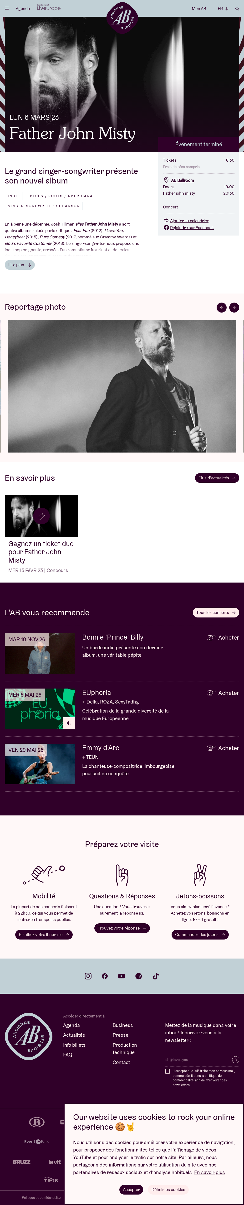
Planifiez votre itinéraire (44, 934)
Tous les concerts (216, 612)
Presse (120, 1035)
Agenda (23, 8)
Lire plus (19, 264)
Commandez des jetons (200, 934)
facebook (105, 976)
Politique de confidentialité (41, 1197)
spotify (138, 976)
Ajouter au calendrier (185, 220)
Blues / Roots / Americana (61, 196)
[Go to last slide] (222, 308)
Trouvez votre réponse (122, 928)
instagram (88, 976)
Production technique (125, 1049)
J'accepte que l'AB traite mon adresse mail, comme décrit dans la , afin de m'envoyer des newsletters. (204, 1078)
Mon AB (199, 8)
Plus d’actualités (217, 478)
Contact (121, 1062)
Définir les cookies (168, 1189)
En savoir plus (209, 1172)
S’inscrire (235, 1059)
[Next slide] (234, 308)
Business (123, 1025)
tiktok (155, 976)
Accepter (131, 1189)
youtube (121, 976)
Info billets (74, 1045)
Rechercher (237, 9)
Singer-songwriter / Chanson (44, 206)
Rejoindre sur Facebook (188, 227)
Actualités (74, 1035)
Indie (14, 196)
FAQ (67, 1054)
